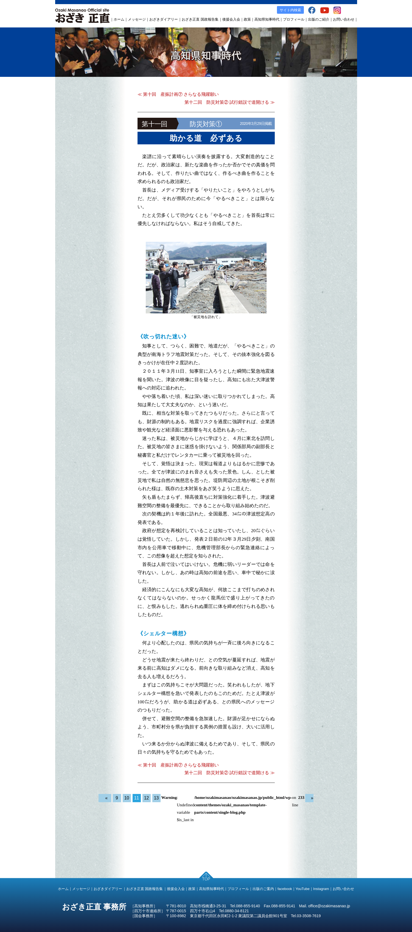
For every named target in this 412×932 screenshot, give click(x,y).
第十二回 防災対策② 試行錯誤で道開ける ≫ (229, 102)
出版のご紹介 (318, 19)
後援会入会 (231, 19)
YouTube (303, 889)
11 (136, 798)
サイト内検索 (290, 10)
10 (126, 798)
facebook (285, 889)
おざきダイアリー (163, 19)
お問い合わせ (343, 19)
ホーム (119, 19)
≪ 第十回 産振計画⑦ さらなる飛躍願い (178, 94)
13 (156, 798)
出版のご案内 (263, 889)
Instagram (321, 889)
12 (146, 798)
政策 (247, 19)
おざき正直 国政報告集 (200, 19)
